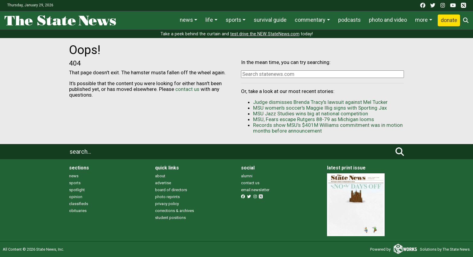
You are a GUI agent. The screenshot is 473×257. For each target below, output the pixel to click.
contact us (187, 89)
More (421, 20)
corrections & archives (174, 210)
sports (75, 183)
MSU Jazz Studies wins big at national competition (310, 114)
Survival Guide (270, 20)
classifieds (78, 203)
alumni (246, 176)
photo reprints (167, 196)
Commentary (310, 20)
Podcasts (349, 20)
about (160, 176)
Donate (449, 20)
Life (209, 20)
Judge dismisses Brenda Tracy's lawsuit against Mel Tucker (320, 102)
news (73, 176)
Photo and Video (388, 20)
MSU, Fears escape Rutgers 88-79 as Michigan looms (313, 119)
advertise (163, 183)
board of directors (171, 190)
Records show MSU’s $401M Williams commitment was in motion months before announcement (328, 128)
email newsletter (255, 190)
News (186, 20)
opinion (75, 196)
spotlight (77, 190)
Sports (233, 20)
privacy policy (167, 203)
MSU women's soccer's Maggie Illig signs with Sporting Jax (320, 108)
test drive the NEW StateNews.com (265, 34)
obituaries (78, 210)
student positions (170, 217)
